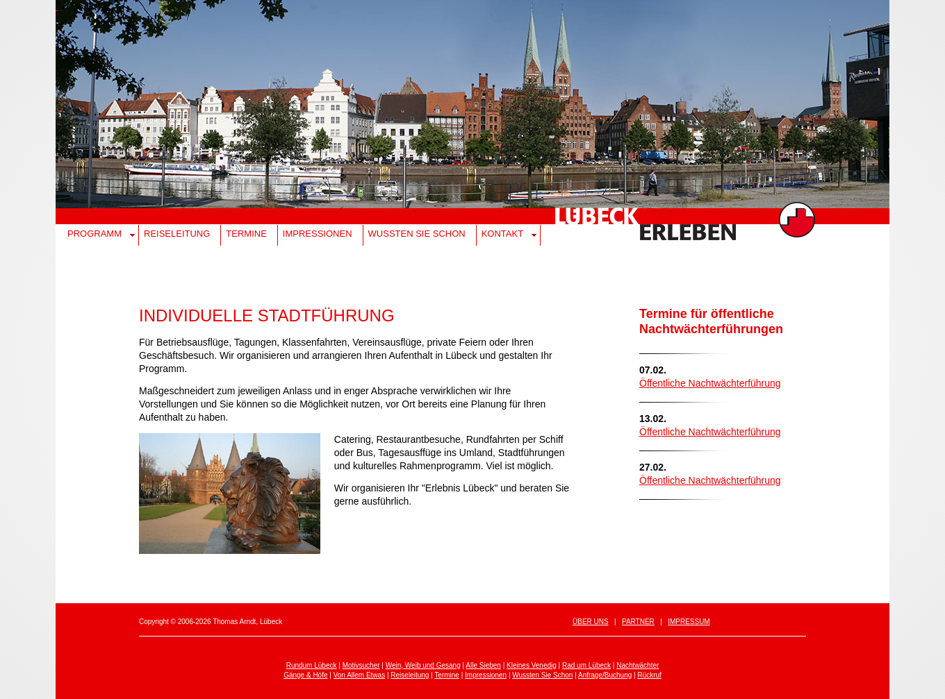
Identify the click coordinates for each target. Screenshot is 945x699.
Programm (94, 233)
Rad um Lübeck (586, 665)
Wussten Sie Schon (542, 675)
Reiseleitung (177, 233)
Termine (246, 233)
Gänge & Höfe (305, 675)
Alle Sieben (483, 665)
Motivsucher (361, 665)
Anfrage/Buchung (605, 675)
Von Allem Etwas (359, 675)
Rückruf (649, 675)
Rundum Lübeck (311, 665)
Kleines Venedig (532, 665)
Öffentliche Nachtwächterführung (710, 383)
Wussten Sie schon (417, 233)
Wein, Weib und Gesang (423, 665)
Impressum (689, 621)
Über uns (591, 621)
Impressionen (317, 233)
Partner (638, 621)
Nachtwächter (637, 665)
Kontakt (502, 233)
